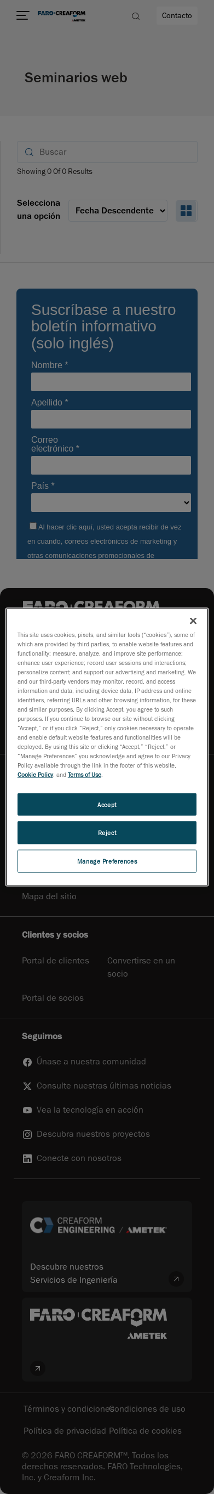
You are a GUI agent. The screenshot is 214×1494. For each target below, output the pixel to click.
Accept (106, 804)
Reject (107, 832)
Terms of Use (84, 774)
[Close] (193, 620)
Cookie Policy (35, 774)
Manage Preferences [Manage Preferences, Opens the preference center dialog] (107, 861)
